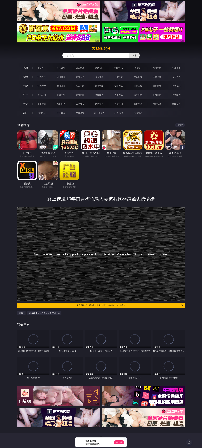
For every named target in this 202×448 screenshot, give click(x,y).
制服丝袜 (119, 85)
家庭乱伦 (61, 103)
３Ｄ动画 (99, 76)
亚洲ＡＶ (41, 76)
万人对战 (80, 67)
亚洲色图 (61, 94)
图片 (25, 94)
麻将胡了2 (118, 67)
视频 (25, 76)
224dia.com (101, 48)
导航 (25, 112)
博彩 (25, 67)
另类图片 (176, 94)
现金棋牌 (157, 67)
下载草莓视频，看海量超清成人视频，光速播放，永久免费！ (130, 305)
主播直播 (157, 76)
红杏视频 (119, 112)
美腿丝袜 (119, 94)
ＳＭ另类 (176, 76)
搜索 (134, 55)
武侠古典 (99, 103)
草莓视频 (80, 112)
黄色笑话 (157, 103)
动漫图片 (99, 94)
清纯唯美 (138, 94)
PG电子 (41, 67)
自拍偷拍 (61, 76)
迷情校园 (119, 103)
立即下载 (119, 442)
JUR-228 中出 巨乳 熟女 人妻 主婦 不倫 (44, 313)
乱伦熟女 (157, 85)
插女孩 (42, 112)
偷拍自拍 (61, 85)
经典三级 (138, 85)
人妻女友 (80, 103)
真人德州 (61, 67)
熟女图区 (157, 94)
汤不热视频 (99, 112)
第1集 (21, 313)
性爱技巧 (176, 103)
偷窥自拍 (41, 94)
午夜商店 (61, 112)
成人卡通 (80, 85)
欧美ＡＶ (80, 76)
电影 (25, 85)
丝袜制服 (138, 76)
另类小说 (138, 103)
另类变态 (176, 85)
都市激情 (41, 103)
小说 (25, 103)
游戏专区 (99, 67)
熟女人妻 (119, 76)
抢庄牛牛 (176, 67)
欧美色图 (80, 94)
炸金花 (138, 67)
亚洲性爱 (41, 85)
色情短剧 (138, 112)
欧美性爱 (99, 85)
